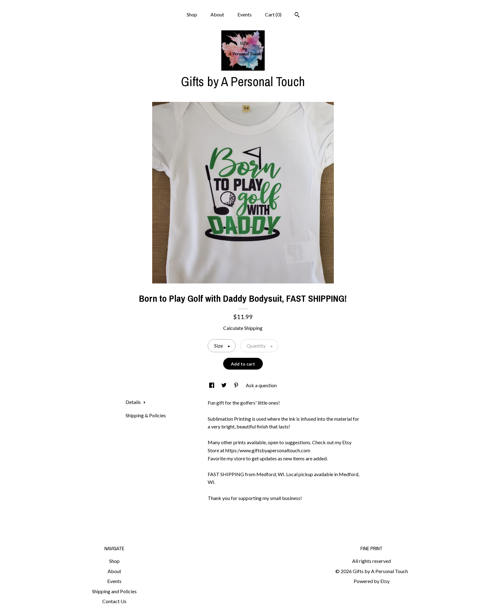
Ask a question (261, 385)
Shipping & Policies (146, 415)
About (217, 14)
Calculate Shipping (243, 328)
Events (244, 14)
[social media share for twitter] (224, 385)
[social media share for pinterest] (237, 385)
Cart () (273, 14)
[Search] (297, 15)
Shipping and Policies (114, 591)
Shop (192, 14)
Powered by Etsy (372, 581)
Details (136, 402)
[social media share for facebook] (212, 385)
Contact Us (114, 601)
